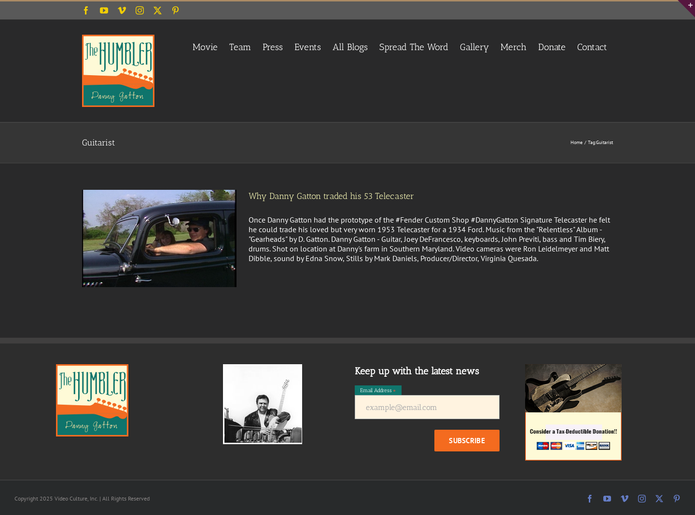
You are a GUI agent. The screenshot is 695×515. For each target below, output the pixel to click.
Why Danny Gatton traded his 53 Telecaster (331, 196)
